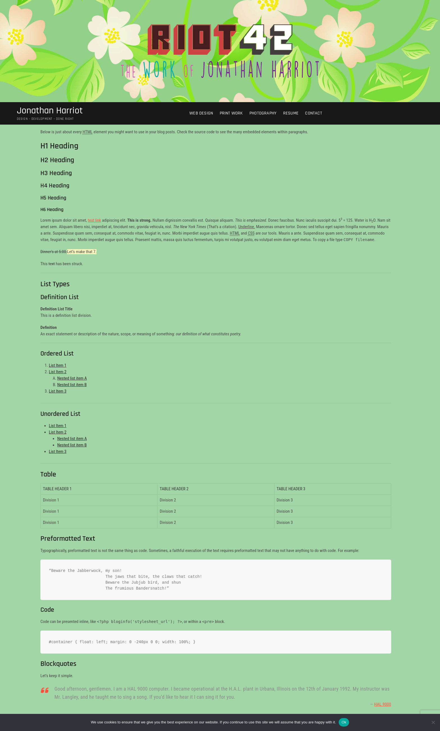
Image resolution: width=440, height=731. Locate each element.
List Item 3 (58, 392)
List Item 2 (58, 372)
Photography (265, 114)
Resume (293, 114)
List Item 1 (58, 366)
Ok (344, 722)
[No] (433, 722)
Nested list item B (72, 385)
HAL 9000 (382, 705)
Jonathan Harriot (52, 111)
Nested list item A (72, 379)
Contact (315, 114)
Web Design (203, 114)
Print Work (233, 114)
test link (94, 221)
